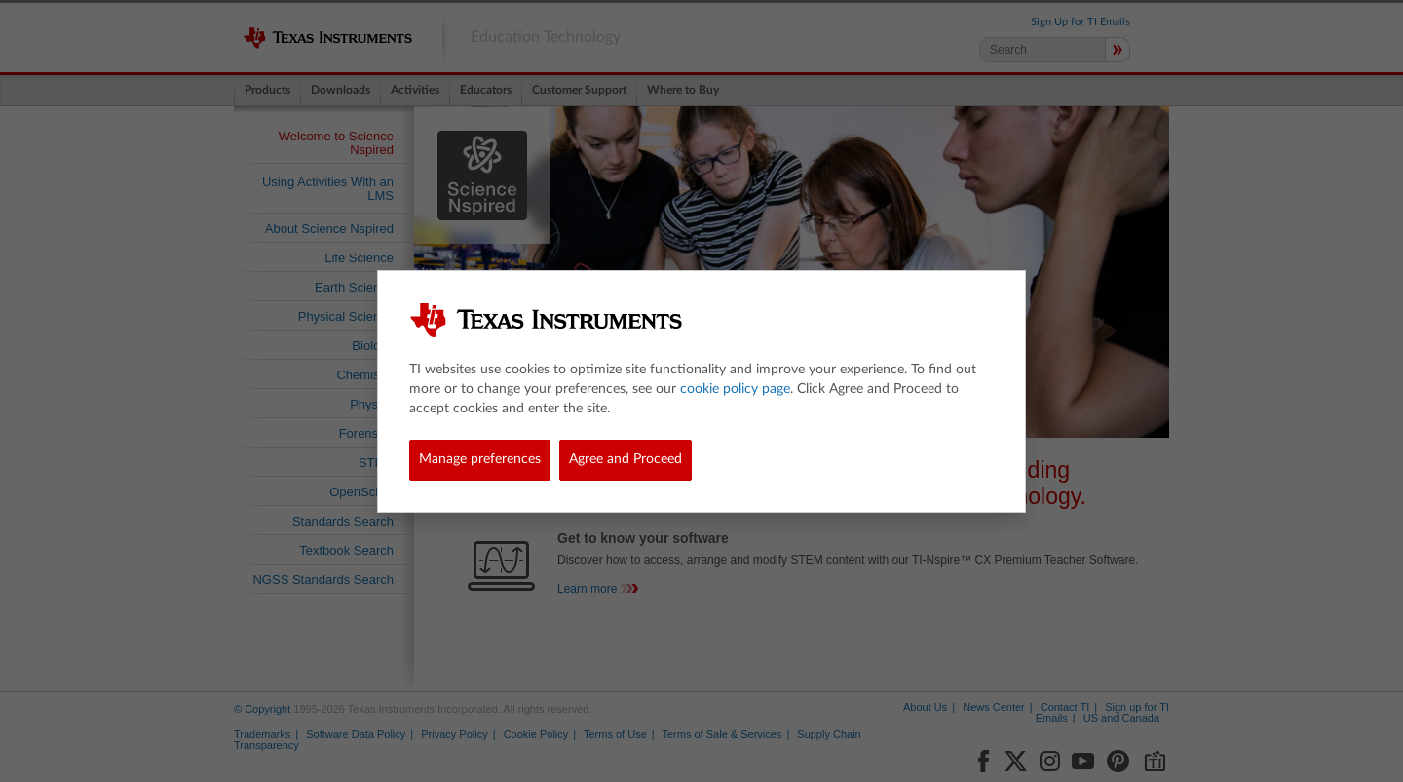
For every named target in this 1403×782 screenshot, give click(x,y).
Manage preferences (480, 459)
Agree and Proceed (625, 459)
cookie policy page (735, 389)
